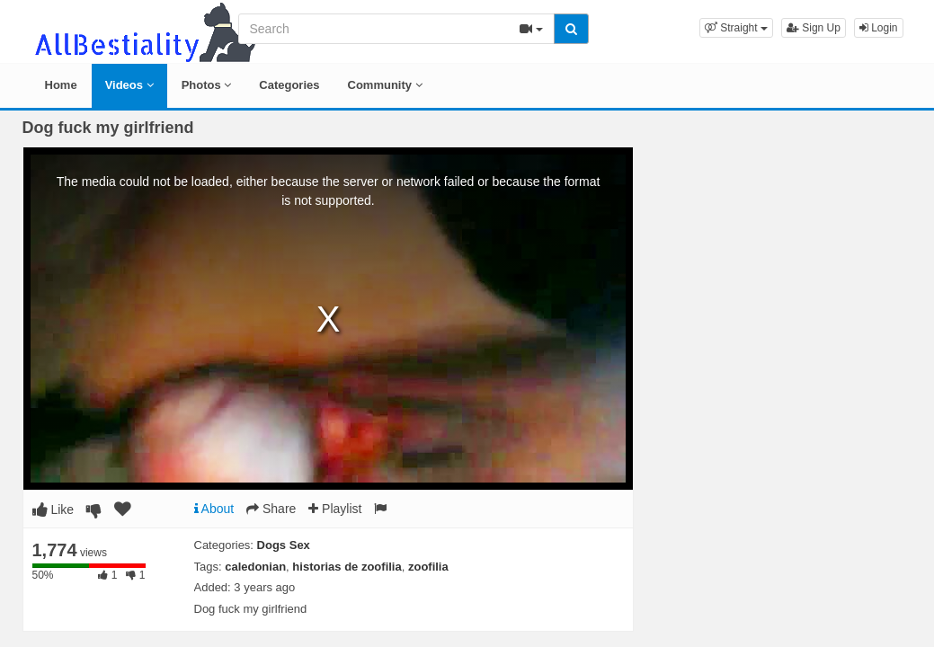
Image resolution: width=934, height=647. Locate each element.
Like (53, 509)
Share (271, 508)
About (214, 508)
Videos (129, 85)
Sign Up (814, 28)
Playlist (334, 508)
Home (61, 85)
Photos (207, 85)
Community (385, 85)
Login (878, 28)
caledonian (255, 566)
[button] (736, 28)
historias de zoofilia (346, 566)
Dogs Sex (283, 545)
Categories (289, 85)
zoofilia (428, 566)
